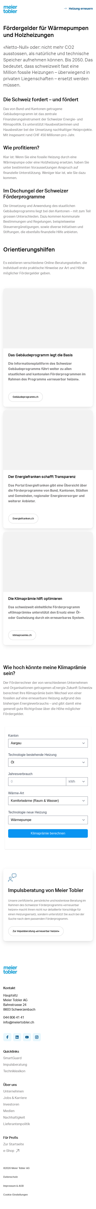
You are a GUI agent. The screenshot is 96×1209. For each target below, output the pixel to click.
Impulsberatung (15, 1064)
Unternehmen (13, 1091)
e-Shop (11, 1150)
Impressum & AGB (13, 1186)
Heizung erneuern (78, 8)
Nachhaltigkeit (14, 1117)
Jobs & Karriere (15, 1098)
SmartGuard (12, 1058)
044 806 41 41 (13, 1017)
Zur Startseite (13, 1144)
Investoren (11, 1104)
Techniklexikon (14, 1071)
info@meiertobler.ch (18, 1022)
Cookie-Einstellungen (15, 1194)
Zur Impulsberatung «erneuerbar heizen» (36, 931)
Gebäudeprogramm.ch (25, 397)
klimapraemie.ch (22, 637)
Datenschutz (10, 1177)
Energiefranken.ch (23, 520)
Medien (9, 1111)
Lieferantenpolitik (16, 1124)
